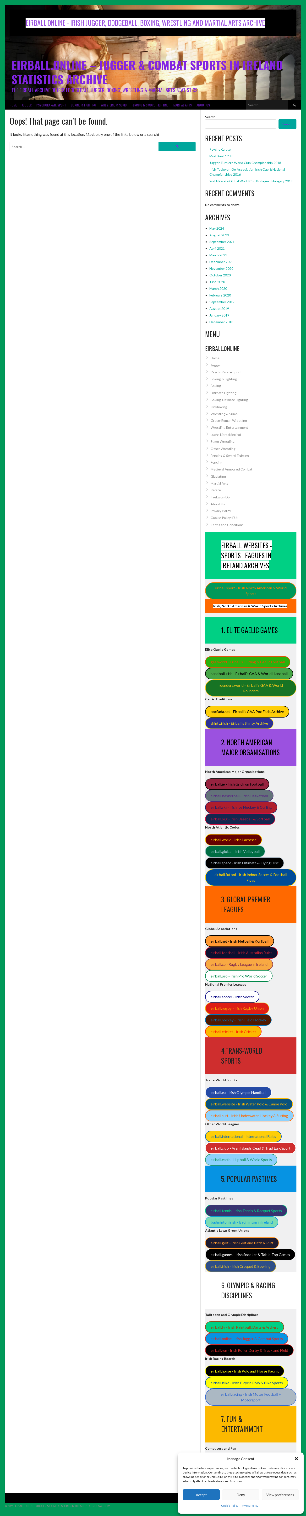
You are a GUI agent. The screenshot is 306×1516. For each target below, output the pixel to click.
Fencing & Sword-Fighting (150, 104)
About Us (203, 104)
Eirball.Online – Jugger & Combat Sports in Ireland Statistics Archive (147, 72)
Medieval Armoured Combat (231, 469)
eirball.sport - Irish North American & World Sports (251, 591)
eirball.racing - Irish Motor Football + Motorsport (251, 1397)
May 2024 (216, 228)
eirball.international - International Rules (243, 1136)
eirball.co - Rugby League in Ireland (239, 964)
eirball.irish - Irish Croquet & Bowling (241, 1266)
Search (210, 117)
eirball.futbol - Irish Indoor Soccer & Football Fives (250, 877)
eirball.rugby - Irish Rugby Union (237, 1008)
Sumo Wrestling (223, 441)
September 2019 (222, 302)
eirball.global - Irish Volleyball (235, 851)
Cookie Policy (229, 1505)
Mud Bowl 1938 (221, 156)
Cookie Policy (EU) (224, 518)
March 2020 (218, 288)
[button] (296, 1458)
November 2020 (221, 268)
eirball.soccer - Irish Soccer (232, 996)
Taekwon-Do (220, 497)
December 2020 (221, 262)
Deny (240, 1495)
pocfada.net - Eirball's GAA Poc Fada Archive (247, 711)
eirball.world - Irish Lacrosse (234, 839)
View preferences (280, 1495)
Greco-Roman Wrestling (229, 420)
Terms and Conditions (227, 525)
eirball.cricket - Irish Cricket (233, 1031)
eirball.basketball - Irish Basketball (239, 795)
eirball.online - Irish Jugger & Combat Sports (247, 1338)
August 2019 (219, 308)
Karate (216, 490)
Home (13, 104)
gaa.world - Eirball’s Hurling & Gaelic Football (248, 662)
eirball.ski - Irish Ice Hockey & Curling (241, 807)
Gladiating (218, 476)
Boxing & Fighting (83, 104)
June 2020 (217, 282)
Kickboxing (219, 407)
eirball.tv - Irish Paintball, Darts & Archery (245, 1327)
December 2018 (221, 322)
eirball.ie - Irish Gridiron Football (237, 784)
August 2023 (219, 235)
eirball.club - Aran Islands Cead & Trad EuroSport (250, 1148)
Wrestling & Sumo (114, 104)
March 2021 (218, 255)
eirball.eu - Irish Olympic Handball (238, 1092)
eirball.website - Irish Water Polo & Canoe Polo (249, 1104)
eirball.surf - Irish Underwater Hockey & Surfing (249, 1115)
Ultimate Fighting (223, 393)
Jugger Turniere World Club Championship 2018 (245, 163)
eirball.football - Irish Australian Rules (241, 952)
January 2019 (219, 315)
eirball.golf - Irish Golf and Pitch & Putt (242, 1243)
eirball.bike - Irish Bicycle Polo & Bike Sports (247, 1382)
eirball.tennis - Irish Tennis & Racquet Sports (246, 1210)
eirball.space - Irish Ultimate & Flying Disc (245, 863)
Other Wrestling (223, 449)
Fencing (216, 462)
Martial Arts (182, 104)
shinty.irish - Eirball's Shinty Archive (239, 723)
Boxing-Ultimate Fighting (229, 400)
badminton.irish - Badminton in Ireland (242, 1222)
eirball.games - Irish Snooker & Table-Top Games (250, 1254)
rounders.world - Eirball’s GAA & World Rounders (251, 688)
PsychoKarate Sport (51, 104)
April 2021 (217, 248)
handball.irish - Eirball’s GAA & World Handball (249, 673)
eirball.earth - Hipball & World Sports (241, 1159)
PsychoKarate (220, 149)
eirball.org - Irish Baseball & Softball (240, 819)
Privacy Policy (249, 1505)
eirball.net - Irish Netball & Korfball (239, 941)
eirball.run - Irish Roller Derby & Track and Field (249, 1350)
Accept (201, 1495)
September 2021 (222, 242)
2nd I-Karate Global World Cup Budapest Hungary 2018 (251, 181)
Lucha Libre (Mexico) (226, 435)
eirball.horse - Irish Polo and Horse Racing (245, 1371)
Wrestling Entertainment (229, 427)
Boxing (216, 386)
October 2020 (220, 275)
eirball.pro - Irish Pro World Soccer (239, 976)
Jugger (27, 104)
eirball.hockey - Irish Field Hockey (238, 1020)
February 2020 (220, 295)
